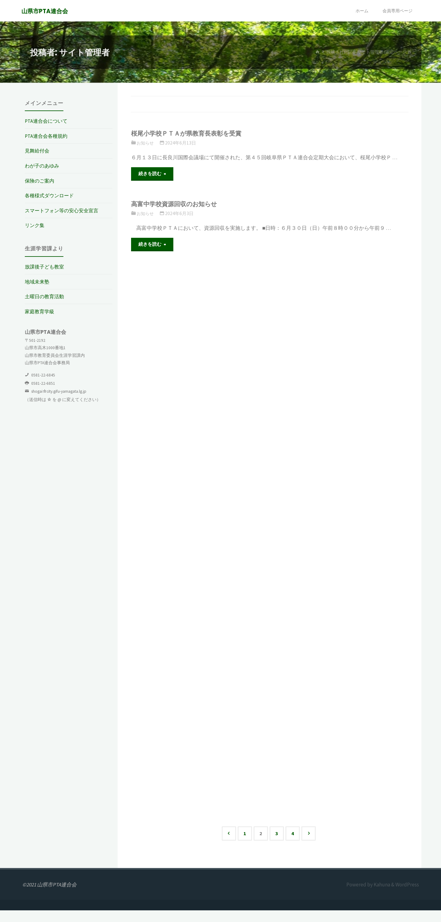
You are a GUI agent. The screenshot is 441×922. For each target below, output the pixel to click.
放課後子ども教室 (45, 266)
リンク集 (35, 225)
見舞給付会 (38, 150)
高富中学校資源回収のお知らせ (179, 205)
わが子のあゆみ (43, 165)
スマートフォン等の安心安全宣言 (64, 210)
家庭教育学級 (40, 311)
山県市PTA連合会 (45, 11)
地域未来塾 (38, 281)
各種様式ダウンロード (51, 195)
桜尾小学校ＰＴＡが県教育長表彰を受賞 (192, 133)
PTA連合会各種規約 (47, 136)
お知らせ (146, 143)
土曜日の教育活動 (45, 296)
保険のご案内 (40, 180)
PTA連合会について (47, 121)
